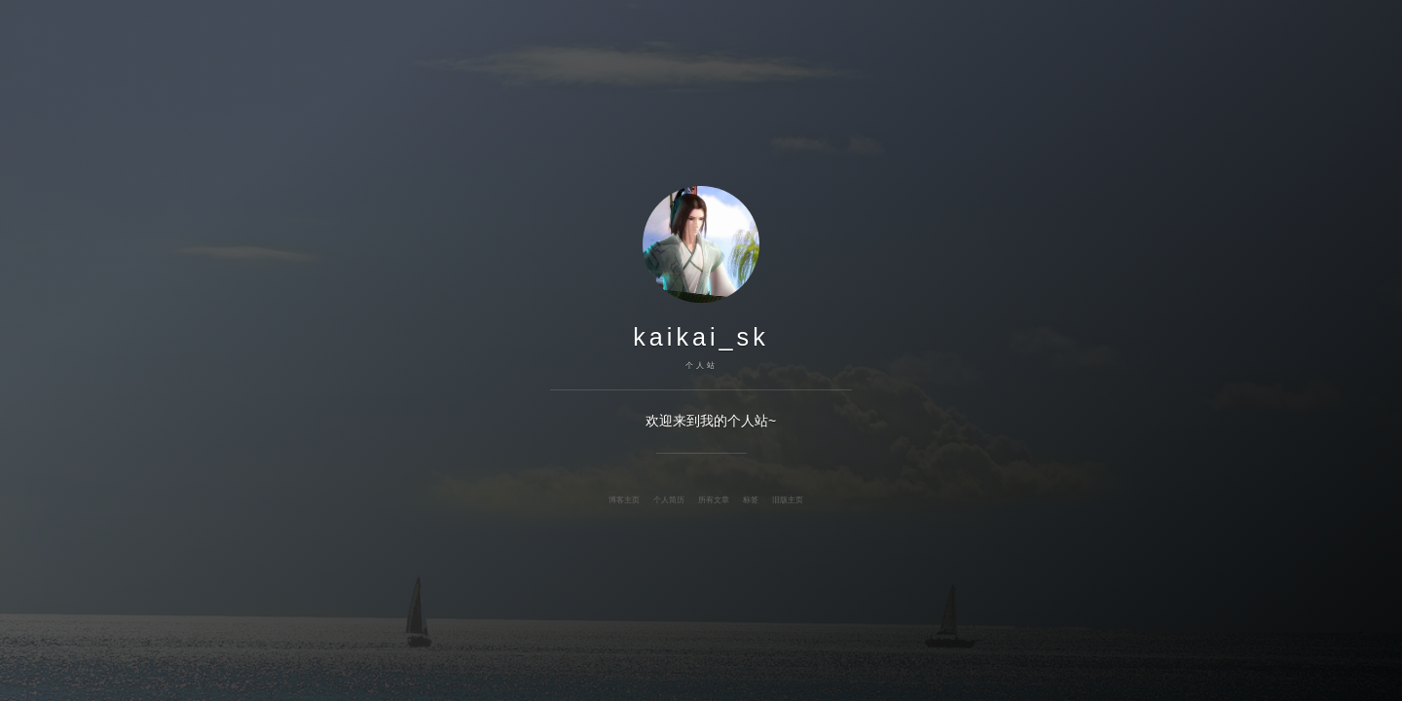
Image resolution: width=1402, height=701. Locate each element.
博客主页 (624, 499)
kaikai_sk (701, 336)
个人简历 (668, 499)
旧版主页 (787, 499)
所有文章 (713, 499)
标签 (750, 499)
